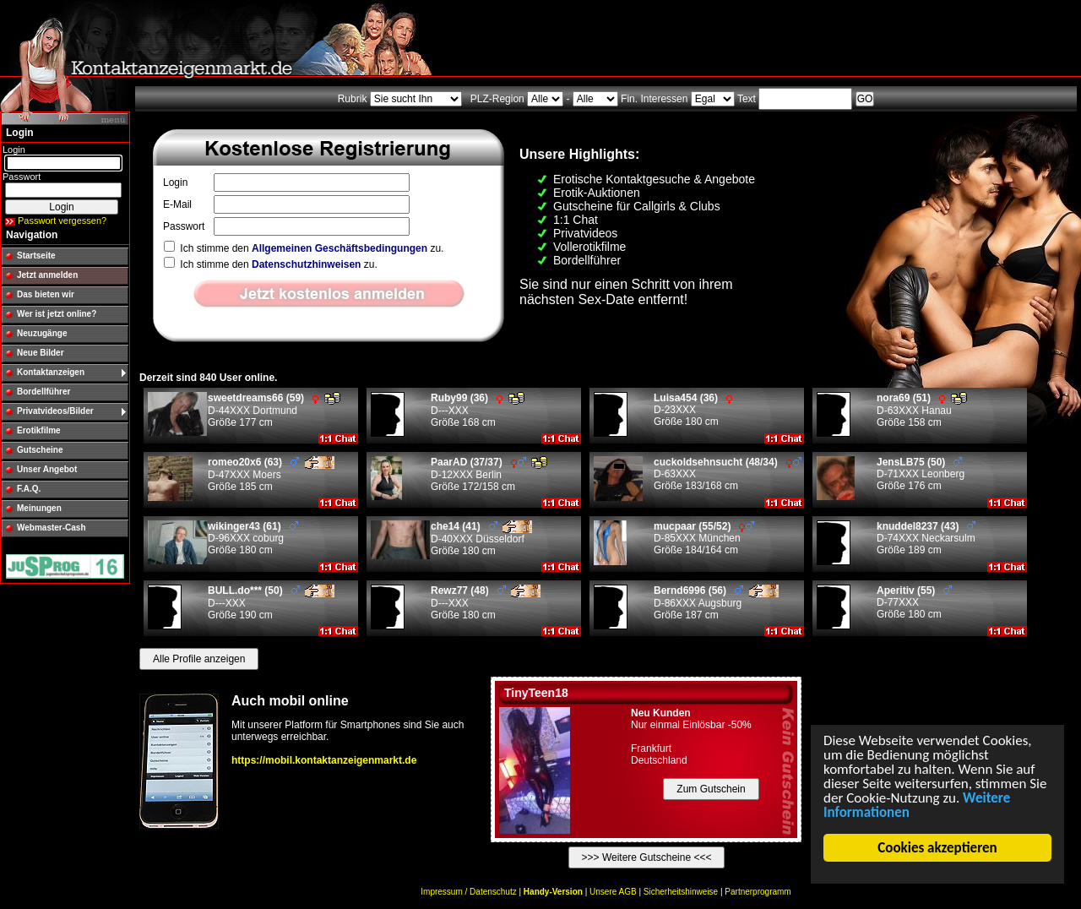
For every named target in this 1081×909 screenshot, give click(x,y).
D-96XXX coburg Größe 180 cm (253, 538)
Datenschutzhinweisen (306, 264)
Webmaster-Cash (51, 527)
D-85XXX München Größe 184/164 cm (704, 538)
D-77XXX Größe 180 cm (914, 602)
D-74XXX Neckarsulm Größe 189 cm (926, 538)
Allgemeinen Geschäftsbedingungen (339, 248)
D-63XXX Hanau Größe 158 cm (922, 410)
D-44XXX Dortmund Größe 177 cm (274, 410)
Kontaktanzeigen (50, 372)
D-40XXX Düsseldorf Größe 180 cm (481, 538)
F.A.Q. (29, 488)
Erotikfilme (39, 430)
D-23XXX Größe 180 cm (693, 409)
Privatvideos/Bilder (55, 411)
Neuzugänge (42, 333)
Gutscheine (39, 449)
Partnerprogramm (757, 891)
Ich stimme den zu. (303, 248)
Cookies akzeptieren (937, 848)
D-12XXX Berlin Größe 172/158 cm (489, 474)
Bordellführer (43, 391)
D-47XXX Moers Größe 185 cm (271, 474)
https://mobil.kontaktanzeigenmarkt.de (323, 760)
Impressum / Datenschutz (468, 891)
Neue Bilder (40, 352)
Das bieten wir (45, 294)
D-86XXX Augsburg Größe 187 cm (716, 603)
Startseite (36, 255)
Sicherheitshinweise (681, 891)
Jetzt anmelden (47, 275)
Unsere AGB (613, 891)
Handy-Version (553, 891)
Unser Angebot (47, 469)
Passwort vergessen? (62, 220)
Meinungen (39, 508)
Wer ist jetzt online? (56, 313)
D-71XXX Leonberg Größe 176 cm (920, 474)
